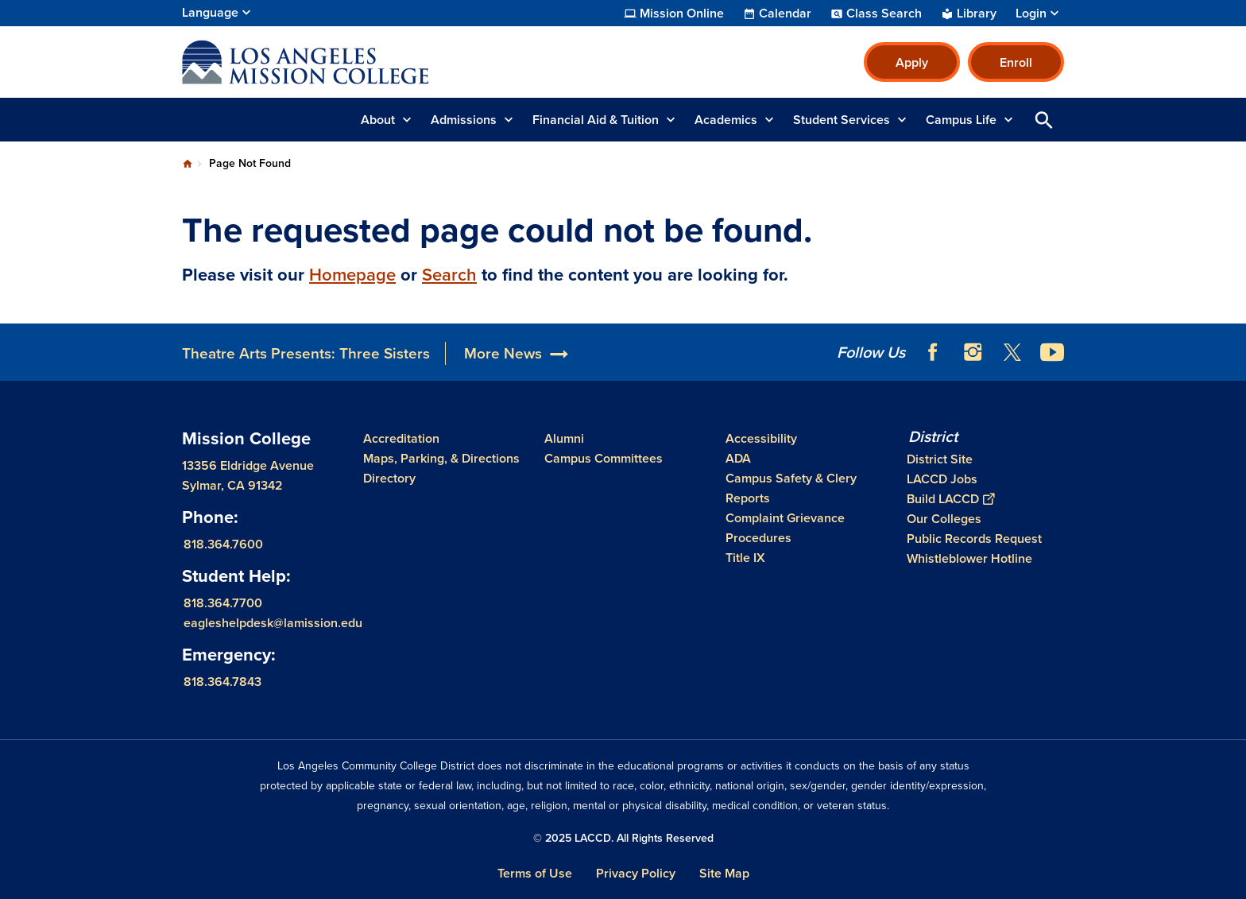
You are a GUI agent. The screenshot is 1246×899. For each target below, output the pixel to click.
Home (187, 163)
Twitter (1012, 352)
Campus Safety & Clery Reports (791, 488)
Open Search (1044, 119)
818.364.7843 (222, 681)
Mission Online (682, 13)
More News (503, 353)
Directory (389, 478)
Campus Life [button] (961, 119)
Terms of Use (534, 873)
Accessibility (761, 438)
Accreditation (401, 438)
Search (449, 275)
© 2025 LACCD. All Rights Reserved (623, 838)
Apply (912, 62)
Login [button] (1031, 13)
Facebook (933, 352)
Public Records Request (974, 538)
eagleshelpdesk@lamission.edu (273, 623)
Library (976, 13)
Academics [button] (726, 119)
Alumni (564, 438)
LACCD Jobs (942, 479)
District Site (940, 459)
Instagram (973, 352)
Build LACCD (950, 499)
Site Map (724, 873)
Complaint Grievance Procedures (785, 528)
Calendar (785, 13)
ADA (738, 458)
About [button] (378, 119)
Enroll (1016, 62)
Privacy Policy (635, 873)
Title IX (745, 557)
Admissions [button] (464, 119)
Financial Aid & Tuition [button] (595, 119)
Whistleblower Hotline (969, 558)
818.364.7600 (223, 544)
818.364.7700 (223, 603)
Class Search (884, 13)
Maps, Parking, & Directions (441, 458)
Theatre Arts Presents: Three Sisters (306, 353)
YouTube (1052, 352)
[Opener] (1230, 346)
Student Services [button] (841, 119)
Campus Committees (603, 458)
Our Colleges (944, 519)
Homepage (352, 275)
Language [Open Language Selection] (210, 12)
